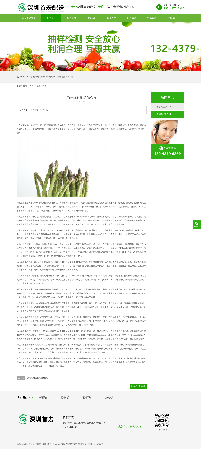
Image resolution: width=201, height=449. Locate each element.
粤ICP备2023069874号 (44, 444)
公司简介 (91, 18)
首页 (32, 86)
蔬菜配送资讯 (42, 86)
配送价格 (71, 18)
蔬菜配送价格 (163, 106)
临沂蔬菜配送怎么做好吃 (37, 378)
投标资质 (151, 18)
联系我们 (172, 18)
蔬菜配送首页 (29, 18)
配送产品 (111, 18)
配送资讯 (51, 18)
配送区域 (131, 18)
